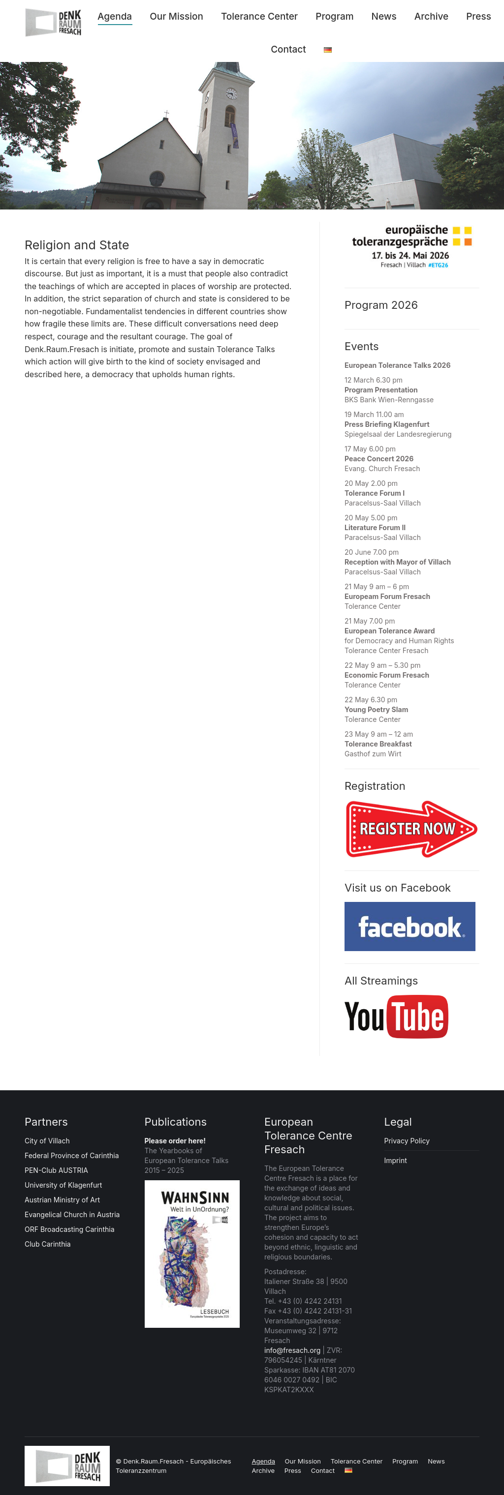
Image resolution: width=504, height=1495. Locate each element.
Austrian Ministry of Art (62, 1200)
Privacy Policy (407, 1140)
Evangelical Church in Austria (72, 1214)
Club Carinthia (48, 1244)
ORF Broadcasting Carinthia (70, 1229)
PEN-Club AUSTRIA (56, 1170)
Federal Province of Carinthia (72, 1155)
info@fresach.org (292, 1350)
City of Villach (47, 1140)
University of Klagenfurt (63, 1185)
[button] (21, 1473)
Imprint (395, 1160)
